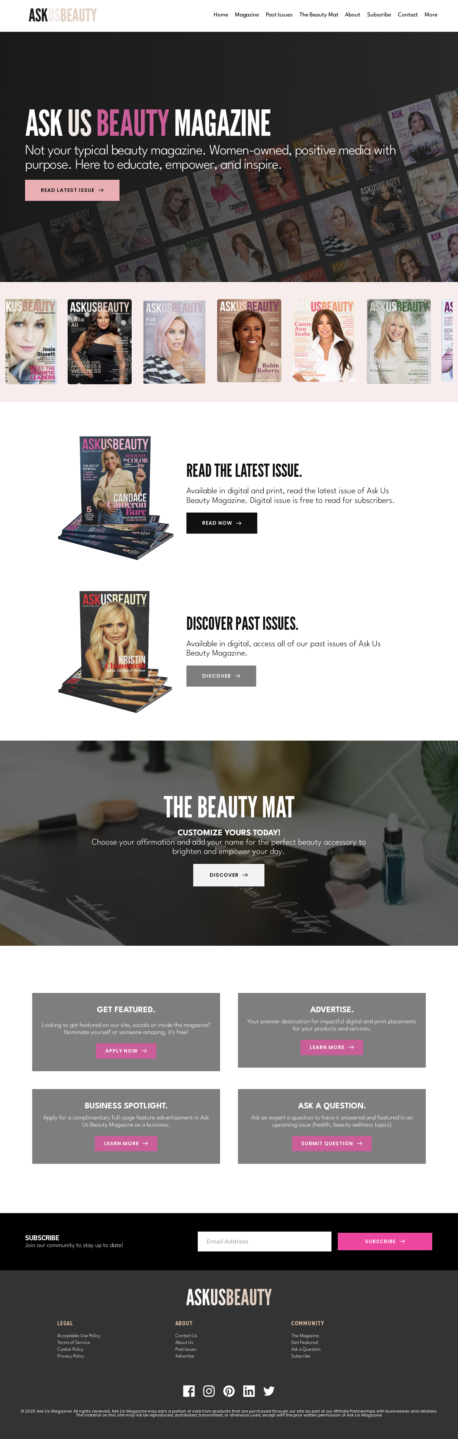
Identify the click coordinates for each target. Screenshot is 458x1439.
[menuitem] (221, 15)
